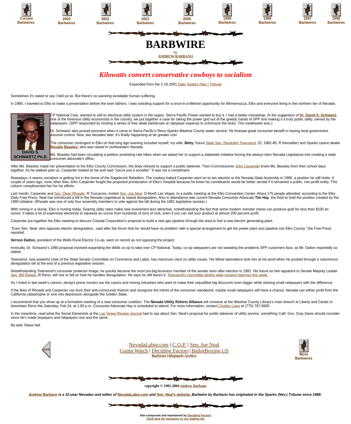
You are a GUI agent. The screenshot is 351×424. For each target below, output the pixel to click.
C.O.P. (179, 344)
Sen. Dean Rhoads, (70, 193)
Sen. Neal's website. (174, 394)
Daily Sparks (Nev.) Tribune (199, 84)
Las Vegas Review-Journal (120, 313)
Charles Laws (228, 306)
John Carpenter (247, 166)
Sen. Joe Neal (204, 344)
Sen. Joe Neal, (131, 193)
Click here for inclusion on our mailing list (175, 418)
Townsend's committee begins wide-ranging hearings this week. (217, 275)
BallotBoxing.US (210, 350)
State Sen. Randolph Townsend (231, 143)
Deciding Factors (170, 350)
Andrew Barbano (193, 386)
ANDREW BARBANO (175, 56)
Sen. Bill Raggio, (24, 275)
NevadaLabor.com (149, 344)
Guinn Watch (134, 350)
